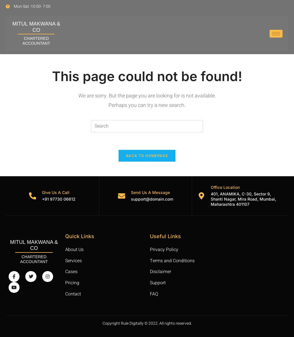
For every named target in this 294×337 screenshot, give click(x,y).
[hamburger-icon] (276, 34)
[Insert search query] (147, 126)
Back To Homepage (147, 155)
